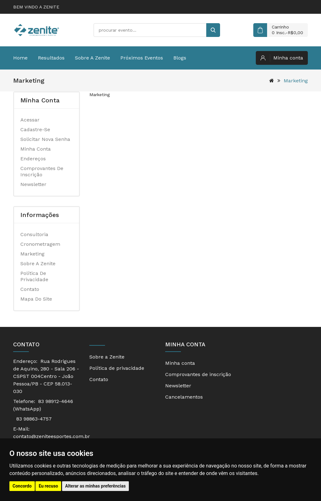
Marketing (296, 81)
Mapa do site (36, 299)
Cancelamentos (184, 397)
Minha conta (35, 149)
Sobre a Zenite (92, 58)
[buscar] (213, 30)
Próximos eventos (141, 58)
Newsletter (33, 184)
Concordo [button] (22, 485)
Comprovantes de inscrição (41, 171)
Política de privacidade (34, 276)
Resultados (51, 58)
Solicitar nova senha (45, 139)
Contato (29, 289)
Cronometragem (40, 244)
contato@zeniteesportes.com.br (51, 436)
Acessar (29, 120)
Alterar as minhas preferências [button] (95, 485)
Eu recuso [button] (48, 485)
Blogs (179, 58)
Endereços (33, 159)
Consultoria (34, 234)
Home (20, 58)
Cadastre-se (35, 129)
